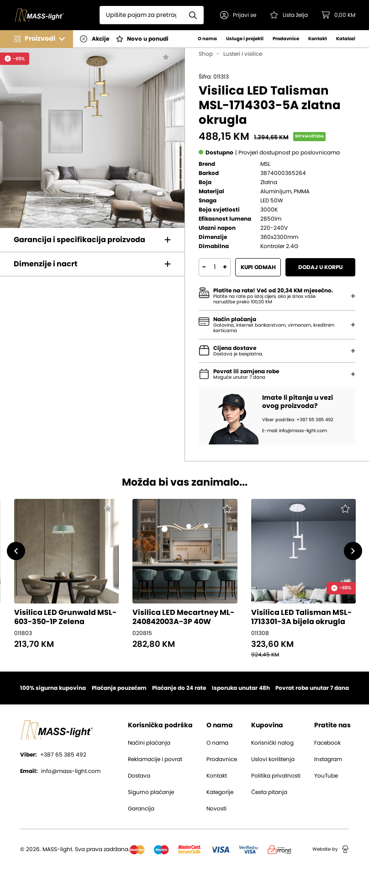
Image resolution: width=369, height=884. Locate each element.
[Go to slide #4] (78, 211)
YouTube (326, 775)
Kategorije (219, 792)
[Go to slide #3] (58, 211)
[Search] (141, 15)
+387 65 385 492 (53, 754)
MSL (265, 164)
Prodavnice (286, 39)
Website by (330, 849)
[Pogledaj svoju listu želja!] (289, 15)
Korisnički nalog (272, 743)
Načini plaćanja (149, 743)
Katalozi (345, 39)
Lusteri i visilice (242, 54)
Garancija (141, 808)
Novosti (216, 808)
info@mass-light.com (60, 771)
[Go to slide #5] (99, 211)
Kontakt (317, 39)
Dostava (139, 775)
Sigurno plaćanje (151, 792)
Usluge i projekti (245, 39)
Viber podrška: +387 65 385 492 (297, 420)
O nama (207, 39)
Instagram (328, 759)
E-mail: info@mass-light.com (294, 431)
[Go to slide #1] (17, 211)
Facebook (327, 743)
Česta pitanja (269, 792)
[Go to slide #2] (37, 211)
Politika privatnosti (275, 775)
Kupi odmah (258, 267)
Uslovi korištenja (273, 759)
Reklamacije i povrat (155, 759)
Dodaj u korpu (320, 267)
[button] (238, 15)
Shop (206, 54)
